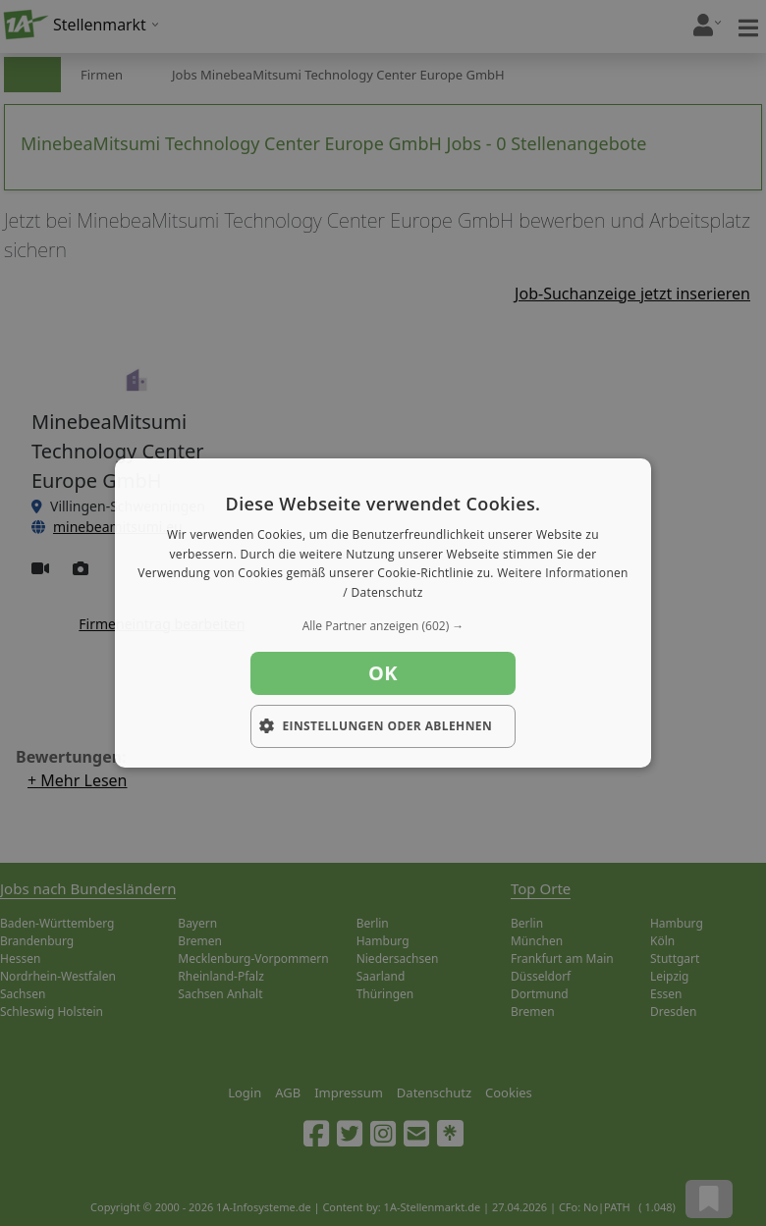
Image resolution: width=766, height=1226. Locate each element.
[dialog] (383, 613)
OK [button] (383, 673)
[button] (383, 626)
